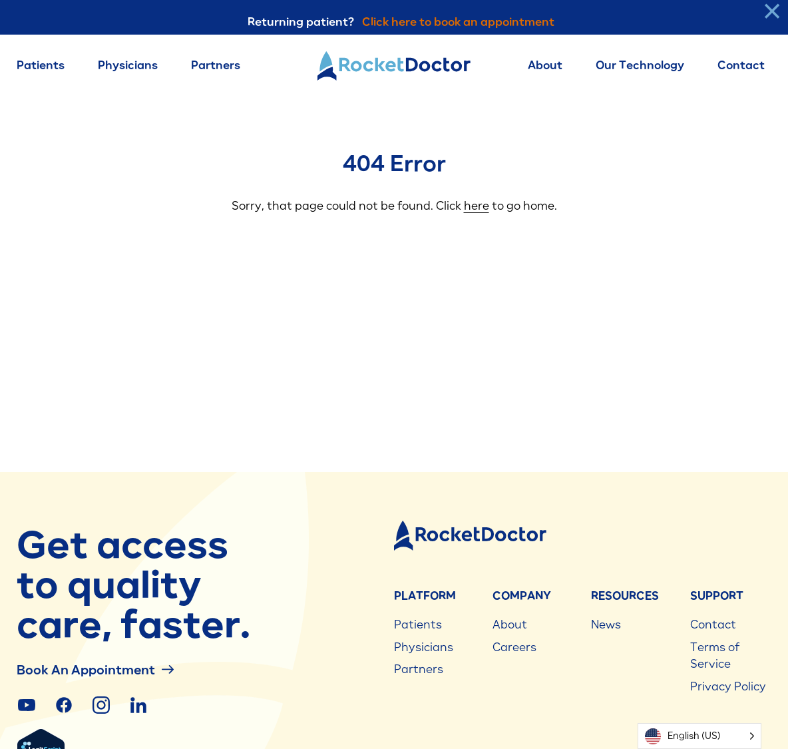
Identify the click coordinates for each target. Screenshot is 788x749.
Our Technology (640, 65)
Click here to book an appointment (458, 22)
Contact (741, 65)
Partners (215, 65)
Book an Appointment (95, 669)
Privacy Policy (728, 686)
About (545, 65)
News (606, 624)
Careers (514, 647)
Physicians (128, 65)
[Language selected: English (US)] (699, 736)
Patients (41, 65)
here (476, 205)
